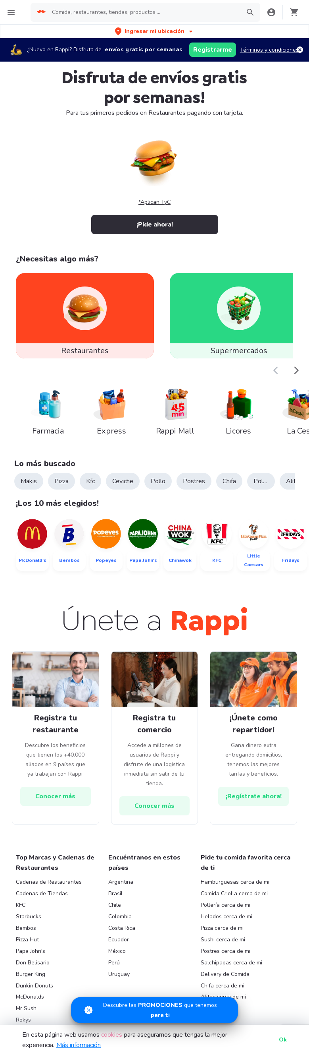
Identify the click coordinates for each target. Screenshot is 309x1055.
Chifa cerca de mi (222, 985)
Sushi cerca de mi (223, 939)
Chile (114, 905)
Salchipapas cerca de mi (231, 962)
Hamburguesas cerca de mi (235, 882)
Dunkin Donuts (34, 985)
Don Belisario (33, 962)
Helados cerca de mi (226, 916)
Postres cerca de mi (225, 951)
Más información (78, 1045)
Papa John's (30, 951)
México (117, 951)
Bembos (26, 928)
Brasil (115, 893)
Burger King (30, 974)
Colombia (120, 916)
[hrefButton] (55, 796)
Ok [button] (283, 1039)
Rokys (23, 1020)
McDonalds (30, 997)
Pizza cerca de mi (222, 928)
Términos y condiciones (269, 50)
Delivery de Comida (225, 974)
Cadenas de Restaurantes (49, 882)
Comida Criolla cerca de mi (234, 893)
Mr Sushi (27, 1008)
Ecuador (118, 939)
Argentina (120, 882)
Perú (114, 962)
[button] (154, 31)
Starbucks (28, 916)
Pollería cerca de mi (225, 905)
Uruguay (119, 974)
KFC (20, 905)
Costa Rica (121, 928)
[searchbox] (143, 12)
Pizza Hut (27, 939)
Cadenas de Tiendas (42, 893)
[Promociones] (154, 1010)
